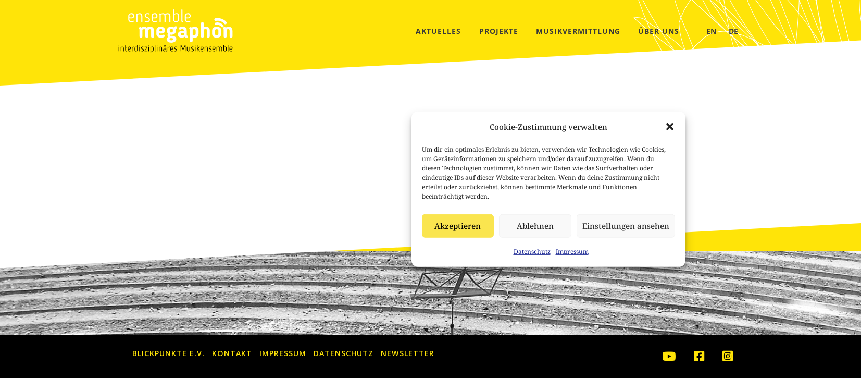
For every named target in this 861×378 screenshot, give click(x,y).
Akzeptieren (340, 226)
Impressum (454, 251)
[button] (552, 126)
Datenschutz (414, 251)
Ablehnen (417, 226)
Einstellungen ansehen (508, 226)
